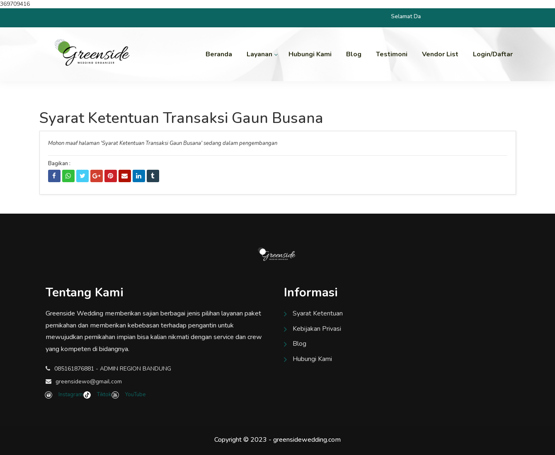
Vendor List (440, 54)
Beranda (219, 54)
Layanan (259, 54)
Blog (353, 54)
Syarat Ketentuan (318, 313)
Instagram (65, 394)
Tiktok (98, 394)
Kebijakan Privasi (317, 328)
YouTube (128, 394)
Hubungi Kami (310, 54)
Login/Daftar (493, 54)
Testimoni (391, 54)
